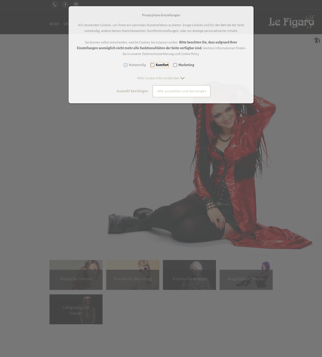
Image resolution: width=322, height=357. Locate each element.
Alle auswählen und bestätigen (182, 91)
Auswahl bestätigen (132, 91)
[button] (161, 78)
